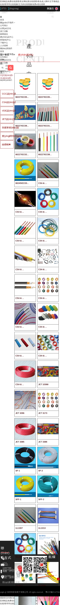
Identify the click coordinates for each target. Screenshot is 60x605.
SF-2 (40, 470)
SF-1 (18, 470)
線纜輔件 (3, 144)
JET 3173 (42, 413)
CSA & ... (42, 183)
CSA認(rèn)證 (3, 102)
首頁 (2, 20)
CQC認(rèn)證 (6, 75)
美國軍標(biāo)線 (3, 127)
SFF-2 (41, 499)
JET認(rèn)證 (3, 119)
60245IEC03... (22, 183)
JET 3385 (20, 442)
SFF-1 (18, 499)
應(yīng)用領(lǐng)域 (3, 136)
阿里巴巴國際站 (50, 12)
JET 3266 (20, 413)
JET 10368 (43, 384)
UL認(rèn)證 (5, 78)
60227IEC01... (45, 126)
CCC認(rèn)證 (3, 93)
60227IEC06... (22, 126)
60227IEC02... (22, 154)
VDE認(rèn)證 (3, 110)
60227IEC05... (22, 97)
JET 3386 (42, 442)
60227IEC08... (45, 154)
